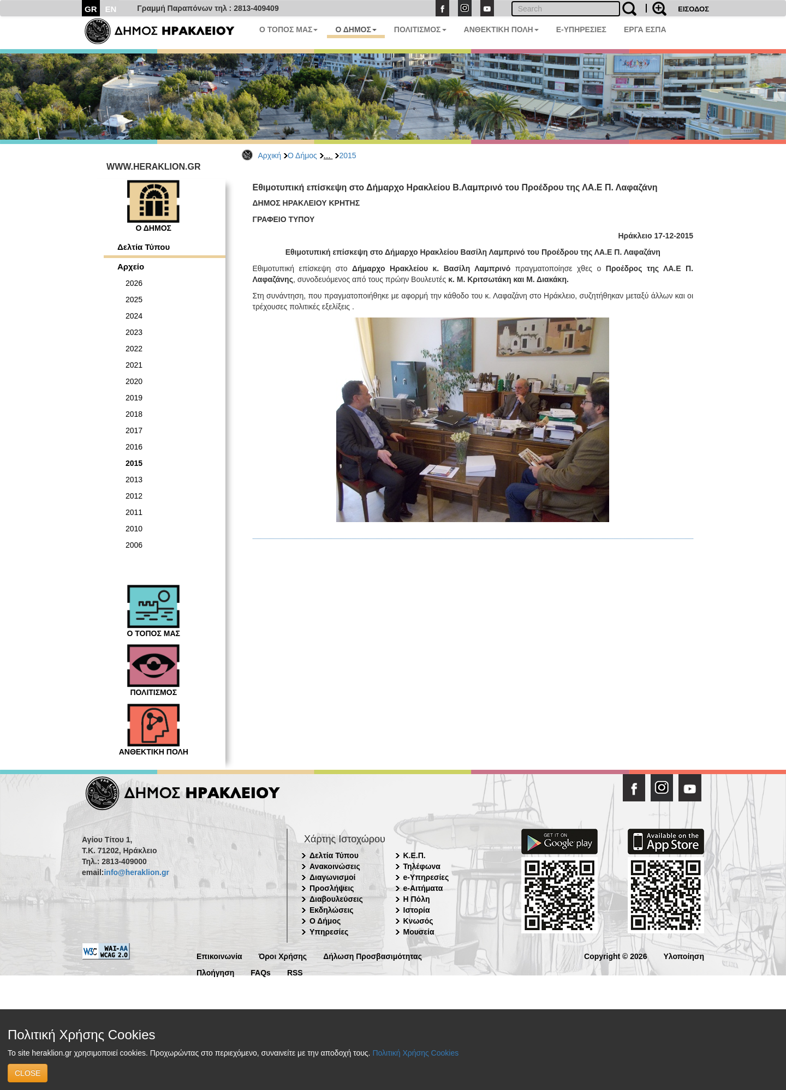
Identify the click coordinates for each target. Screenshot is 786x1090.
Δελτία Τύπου (143, 246)
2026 (134, 283)
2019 (134, 397)
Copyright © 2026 (615, 955)
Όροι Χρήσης (283, 955)
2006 (134, 545)
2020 (134, 381)
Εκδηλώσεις (331, 910)
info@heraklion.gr (136, 872)
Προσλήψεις (331, 888)
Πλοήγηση (215, 971)
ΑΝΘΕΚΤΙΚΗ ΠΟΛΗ (501, 29)
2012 (134, 496)
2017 (134, 430)
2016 (134, 446)
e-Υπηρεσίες (426, 877)
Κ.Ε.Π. (414, 855)
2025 (134, 299)
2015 (347, 155)
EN (111, 9)
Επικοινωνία (219, 955)
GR (91, 9)
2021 (134, 365)
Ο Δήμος (302, 155)
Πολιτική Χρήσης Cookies (415, 1053)
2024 (134, 316)
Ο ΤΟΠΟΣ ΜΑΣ (288, 29)
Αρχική (270, 155)
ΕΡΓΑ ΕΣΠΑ (645, 29)
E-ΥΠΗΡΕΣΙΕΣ (581, 29)
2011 (134, 512)
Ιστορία (416, 910)
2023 (134, 332)
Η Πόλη (416, 899)
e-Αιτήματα (423, 888)
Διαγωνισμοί (332, 877)
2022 (134, 348)
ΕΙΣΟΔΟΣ (693, 9)
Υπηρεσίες (328, 931)
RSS (295, 971)
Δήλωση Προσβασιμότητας (372, 955)
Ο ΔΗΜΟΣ (355, 29)
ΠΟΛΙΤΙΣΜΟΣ (420, 29)
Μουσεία (418, 931)
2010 (134, 528)
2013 (134, 479)
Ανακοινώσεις (334, 866)
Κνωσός (418, 921)
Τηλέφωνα (421, 866)
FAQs (261, 971)
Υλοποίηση (683, 955)
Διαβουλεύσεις (336, 899)
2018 (134, 414)
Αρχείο (130, 266)
